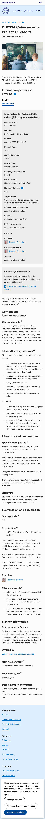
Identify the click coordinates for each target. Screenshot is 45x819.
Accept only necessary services (21, 806)
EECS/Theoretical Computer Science (18, 654)
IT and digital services (11, 724)
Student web (7, 2)
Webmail (5, 750)
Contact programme (10, 770)
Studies (5, 714)
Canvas (5, 745)
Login (40, 2)
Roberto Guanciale (17, 242)
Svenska (29, 10)
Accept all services (15, 812)
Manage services (14, 800)
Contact (5, 729)
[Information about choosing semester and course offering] (15, 94)
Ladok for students (10, 759)
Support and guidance (11, 719)
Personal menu (8, 754)
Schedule (6, 740)
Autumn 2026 (8, 103)
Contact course (8, 775)
